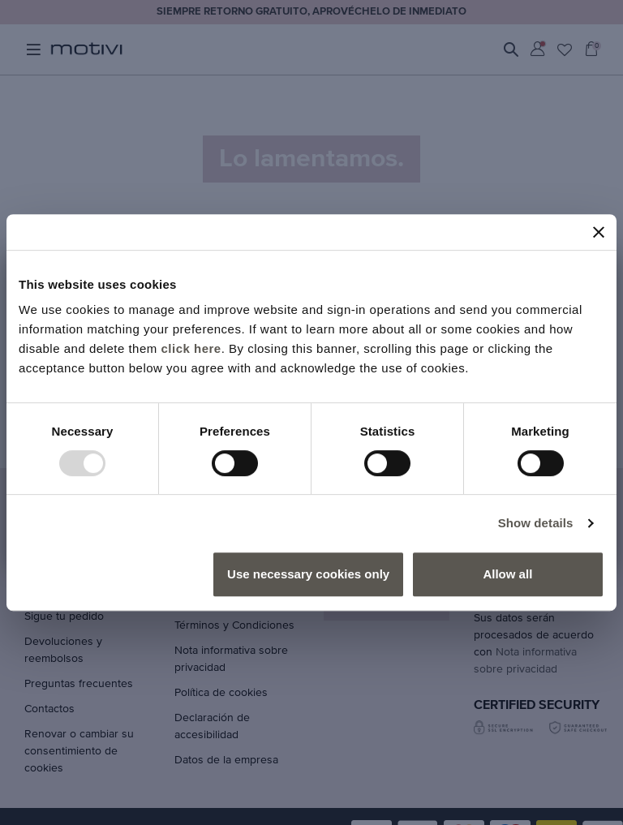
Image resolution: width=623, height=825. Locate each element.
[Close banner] (598, 232)
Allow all (507, 574)
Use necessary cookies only (308, 574)
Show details (536, 523)
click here (191, 348)
